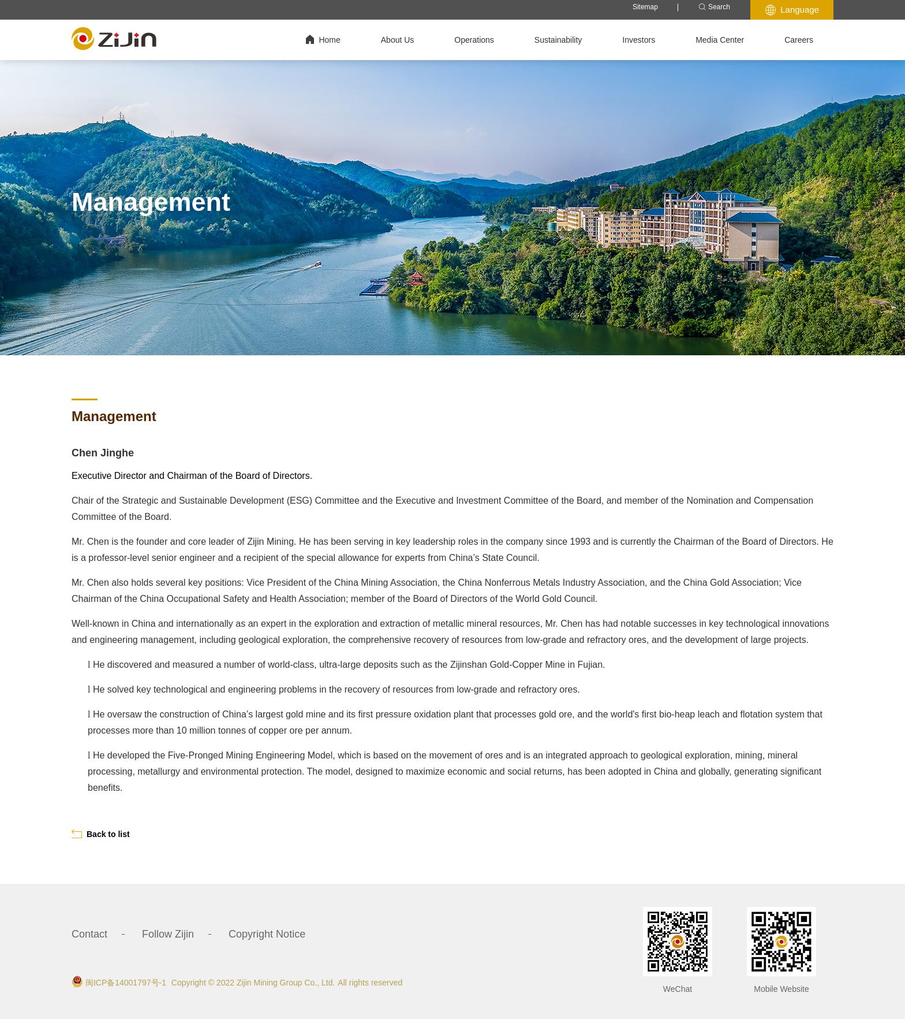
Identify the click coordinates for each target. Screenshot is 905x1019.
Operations (473, 39)
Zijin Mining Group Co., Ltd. (286, 982)
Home (323, 39)
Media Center (719, 39)
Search (714, 7)
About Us (397, 39)
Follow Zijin (168, 934)
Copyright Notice (267, 934)
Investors (638, 39)
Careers (798, 39)
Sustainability (558, 39)
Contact (89, 934)
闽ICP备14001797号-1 (125, 982)
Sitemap (645, 7)
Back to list (101, 834)
